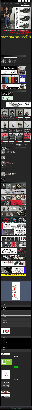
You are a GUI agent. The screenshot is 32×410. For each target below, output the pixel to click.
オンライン (11, 3)
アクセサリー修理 (5, 344)
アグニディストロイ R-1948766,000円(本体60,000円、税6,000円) (12, 117)
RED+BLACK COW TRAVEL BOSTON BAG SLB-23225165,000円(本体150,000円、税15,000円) (27, 143)
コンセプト (3, 3)
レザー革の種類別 (4, 320)
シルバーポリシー (16, 3)
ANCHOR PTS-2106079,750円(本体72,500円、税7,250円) (12, 130)
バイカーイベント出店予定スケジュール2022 (10, 60)
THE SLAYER (4, 307)
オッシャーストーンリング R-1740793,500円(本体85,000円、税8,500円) (19, 118)
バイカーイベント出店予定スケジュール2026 (10, 57)
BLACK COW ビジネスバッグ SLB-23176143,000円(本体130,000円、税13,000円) (4, 142)
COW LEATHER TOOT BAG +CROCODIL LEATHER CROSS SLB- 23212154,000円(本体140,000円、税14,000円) (19, 143)
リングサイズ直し (5, 342)
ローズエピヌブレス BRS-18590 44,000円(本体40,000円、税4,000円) (4, 117)
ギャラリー (3, 325)
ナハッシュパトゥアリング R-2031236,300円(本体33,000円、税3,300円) (27, 118)
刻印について (4, 340)
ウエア (3, 314)
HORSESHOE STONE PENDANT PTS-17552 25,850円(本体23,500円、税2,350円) (27, 130)
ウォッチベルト (4, 316)
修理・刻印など (4, 337)
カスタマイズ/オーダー (5, 322)
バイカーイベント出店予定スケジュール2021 (10, 61)
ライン (17, 33)
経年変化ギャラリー (5, 347)
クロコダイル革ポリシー (23, 3)
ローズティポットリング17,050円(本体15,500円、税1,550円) (19, 130)
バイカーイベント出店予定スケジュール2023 (10, 59)
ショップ (7, 3)
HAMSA (4, 309)
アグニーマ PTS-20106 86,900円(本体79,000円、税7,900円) (4, 130)
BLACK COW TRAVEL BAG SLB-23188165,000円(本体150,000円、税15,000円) (12, 142)
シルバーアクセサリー (5, 311)
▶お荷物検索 (16, 356)
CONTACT (3, 349)
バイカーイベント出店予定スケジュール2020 (10, 62)
